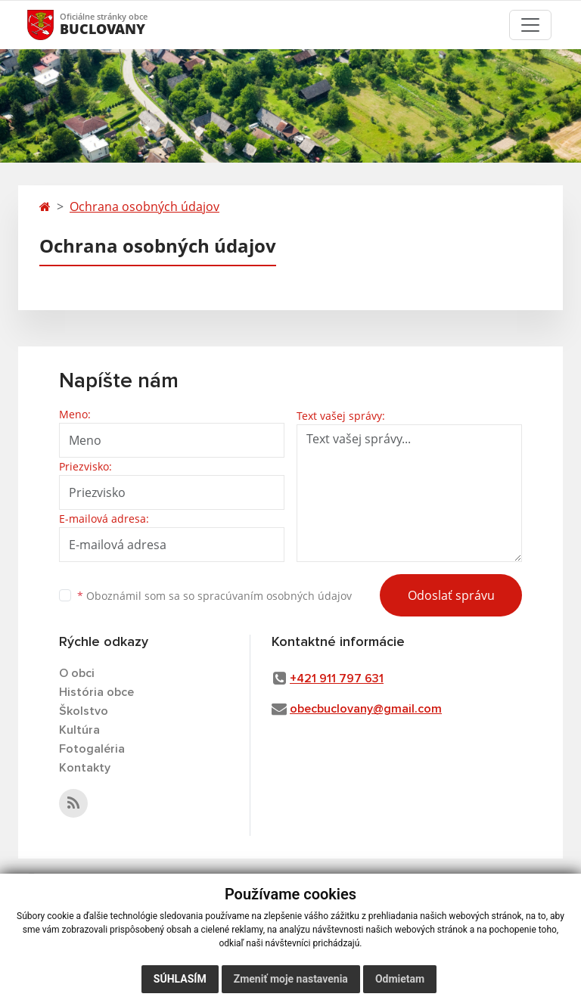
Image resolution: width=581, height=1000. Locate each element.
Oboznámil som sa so (214, 596)
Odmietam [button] (399, 979)
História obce (96, 692)
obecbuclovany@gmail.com (366, 709)
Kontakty (84, 768)
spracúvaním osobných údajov (274, 596)
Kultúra (79, 730)
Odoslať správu (451, 595)
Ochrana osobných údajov (144, 206)
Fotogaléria (92, 749)
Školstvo (83, 711)
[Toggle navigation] (530, 25)
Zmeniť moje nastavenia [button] (291, 979)
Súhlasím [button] (180, 979)
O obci (77, 673)
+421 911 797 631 (337, 678)
